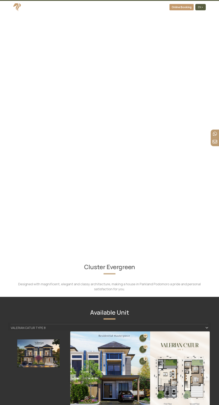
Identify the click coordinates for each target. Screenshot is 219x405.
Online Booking (182, 7)
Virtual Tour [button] (111, 7)
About (83, 7)
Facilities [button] (128, 7)
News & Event (147, 7)
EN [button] (199, 7)
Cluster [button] (95, 7)
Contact (163, 7)
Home (58, 7)
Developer (71, 7)
